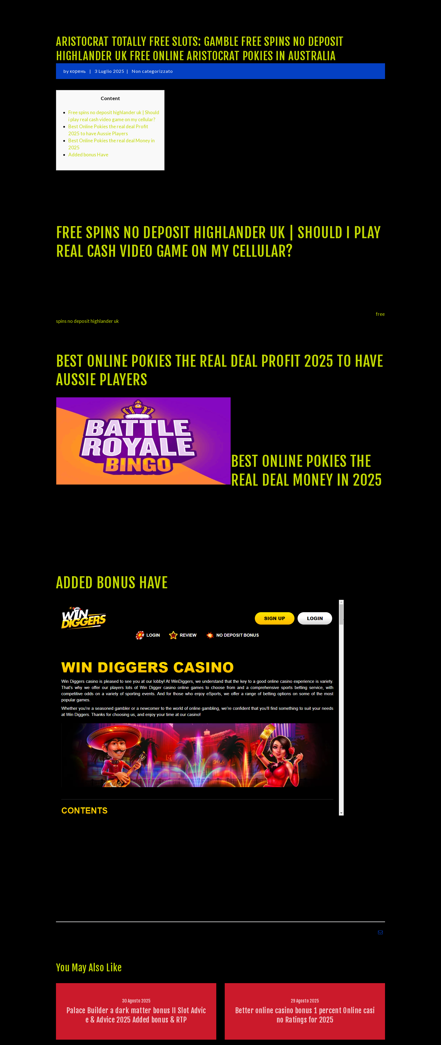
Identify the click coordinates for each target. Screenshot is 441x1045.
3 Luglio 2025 (109, 71)
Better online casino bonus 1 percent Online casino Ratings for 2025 (305, 1015)
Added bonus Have (88, 154)
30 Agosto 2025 (136, 1001)
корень (78, 71)
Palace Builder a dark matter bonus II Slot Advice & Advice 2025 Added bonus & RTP (136, 1015)
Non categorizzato (152, 71)
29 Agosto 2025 (305, 1001)
